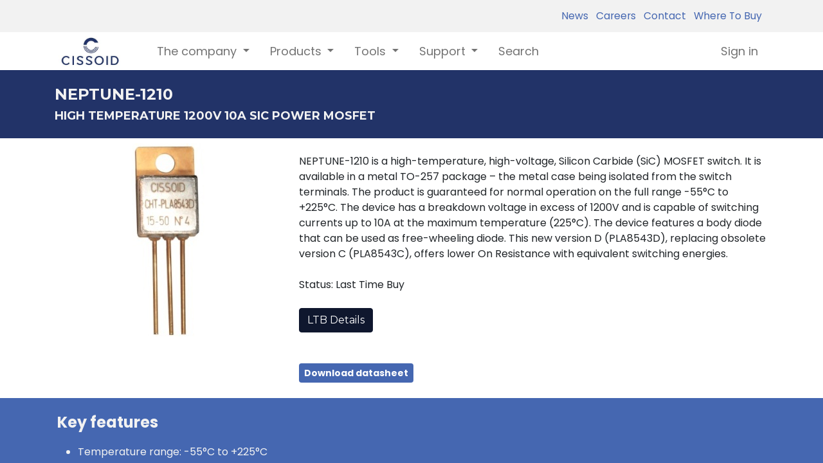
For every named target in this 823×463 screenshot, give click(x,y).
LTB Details (336, 320)
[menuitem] (518, 51)
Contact (662, 15)
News (574, 15)
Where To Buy (725, 15)
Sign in (739, 51)
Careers (613, 15)
